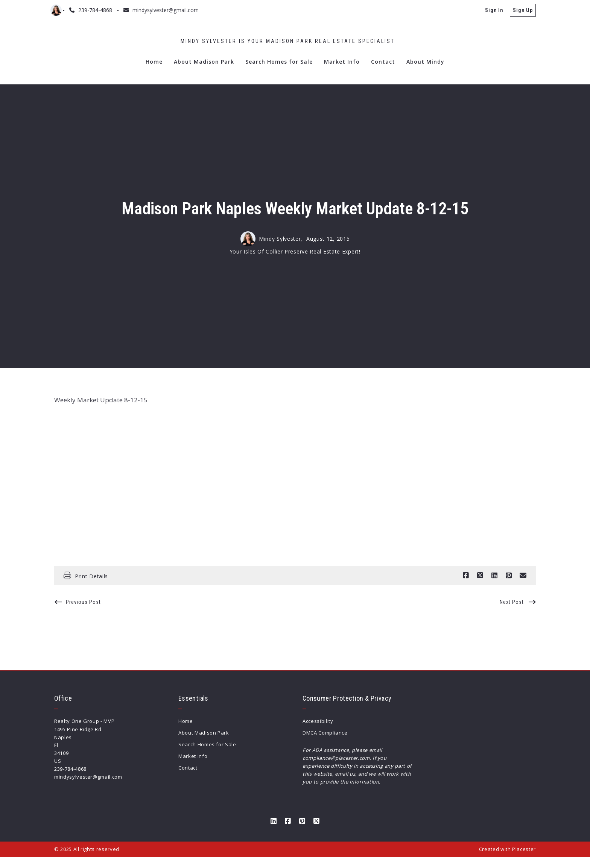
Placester (524, 849)
